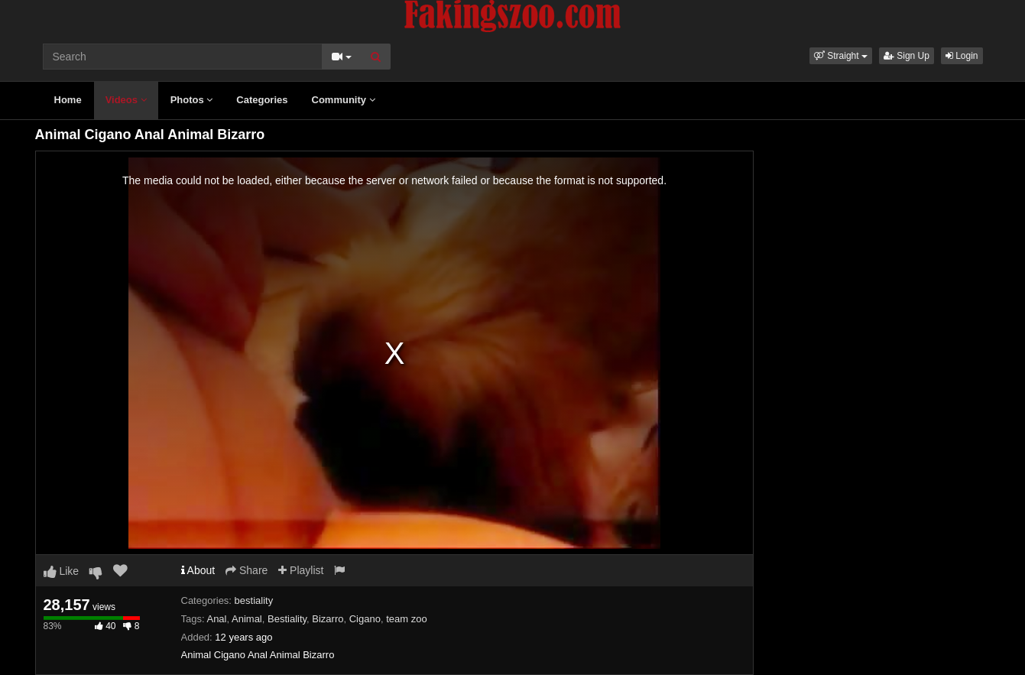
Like (61, 571)
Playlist (300, 570)
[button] (840, 55)
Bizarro (327, 619)
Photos (191, 99)
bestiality (254, 600)
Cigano (365, 619)
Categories (261, 99)
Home (68, 99)
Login (962, 55)
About (198, 570)
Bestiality (287, 619)
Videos (126, 99)
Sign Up (906, 55)
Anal (216, 619)
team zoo (406, 619)
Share (246, 570)
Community (343, 99)
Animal (247, 619)
